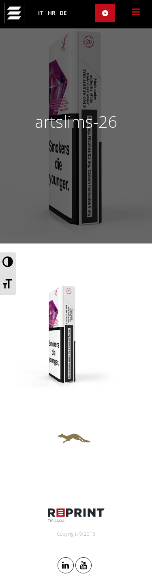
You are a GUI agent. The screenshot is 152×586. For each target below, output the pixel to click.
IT (41, 13)
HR (52, 13)
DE (63, 13)
